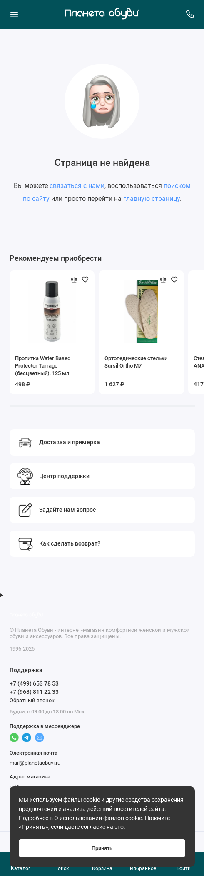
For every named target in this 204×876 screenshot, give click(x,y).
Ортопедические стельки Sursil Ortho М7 (135, 362)
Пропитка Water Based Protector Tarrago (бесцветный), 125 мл (42, 365)
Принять (102, 848)
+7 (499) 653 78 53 (34, 683)
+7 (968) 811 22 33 (34, 691)
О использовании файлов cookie (98, 818)
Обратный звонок (32, 700)
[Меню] (14, 14)
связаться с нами (77, 186)
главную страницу (151, 199)
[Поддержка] (190, 14)
